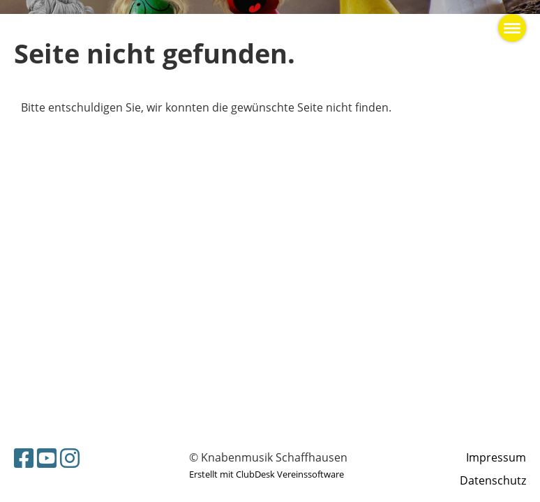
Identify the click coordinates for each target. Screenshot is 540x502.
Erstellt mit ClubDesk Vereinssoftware (266, 474)
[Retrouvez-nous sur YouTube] (47, 458)
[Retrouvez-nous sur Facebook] (23, 458)
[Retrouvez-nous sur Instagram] (70, 458)
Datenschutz (493, 480)
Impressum (496, 457)
